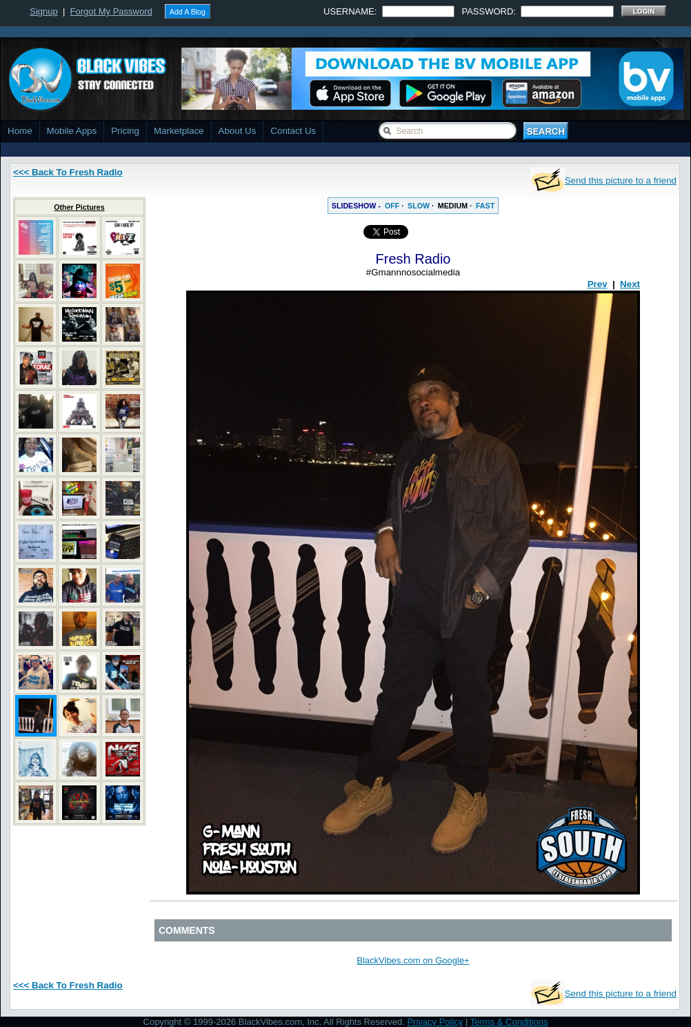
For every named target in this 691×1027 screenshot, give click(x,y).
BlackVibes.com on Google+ (413, 960)
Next (630, 284)
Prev (598, 284)
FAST (485, 206)
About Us (238, 131)
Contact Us (293, 131)
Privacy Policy (435, 1022)
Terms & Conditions (509, 1022)
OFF (392, 206)
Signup (43, 11)
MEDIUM (453, 206)
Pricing (125, 131)
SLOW (419, 206)
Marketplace (179, 131)
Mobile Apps (72, 131)
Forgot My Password (111, 11)
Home (20, 131)
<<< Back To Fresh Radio (68, 172)
